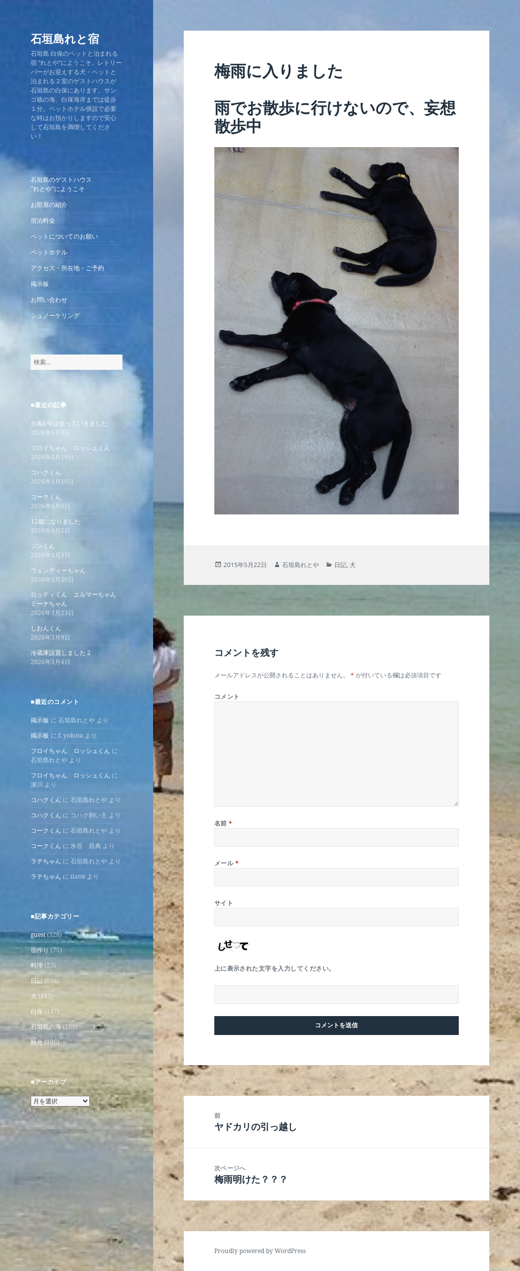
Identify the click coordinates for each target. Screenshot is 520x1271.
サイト (223, 903)
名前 (223, 823)
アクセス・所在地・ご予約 (67, 268)
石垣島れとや (300, 564)
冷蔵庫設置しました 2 (61, 652)
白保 (37, 1011)
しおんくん (46, 628)
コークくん (46, 496)
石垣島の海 (46, 1026)
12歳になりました (56, 521)
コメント (227, 696)
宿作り (40, 950)
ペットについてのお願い (64, 236)
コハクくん (46, 472)
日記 (37, 980)
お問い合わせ (49, 299)
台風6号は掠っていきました (69, 423)
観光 (37, 1042)
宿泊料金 (43, 220)
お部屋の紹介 (49, 204)
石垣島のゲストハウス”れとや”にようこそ (61, 184)
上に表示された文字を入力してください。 (274, 968)
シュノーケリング (55, 315)
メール (226, 863)
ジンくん (43, 546)
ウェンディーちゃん (58, 570)
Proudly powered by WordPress (260, 1250)
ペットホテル (49, 252)
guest (38, 934)
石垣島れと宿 (65, 38)
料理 (37, 965)
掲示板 (40, 283)
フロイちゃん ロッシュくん (70, 447)
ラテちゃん (46, 861)
